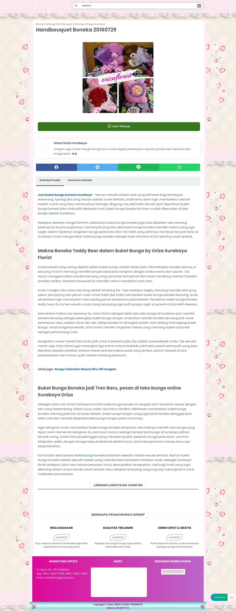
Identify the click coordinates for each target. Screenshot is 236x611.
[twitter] (97, 167)
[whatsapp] (179, 167)
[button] (118, 107)
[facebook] (56, 167)
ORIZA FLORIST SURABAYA (128, 604)
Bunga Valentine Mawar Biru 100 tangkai (85, 369)
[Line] (138, 167)
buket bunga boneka (90, 455)
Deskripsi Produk (50, 180)
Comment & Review (80, 180)
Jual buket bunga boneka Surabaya (65, 195)
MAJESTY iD (122, 608)
